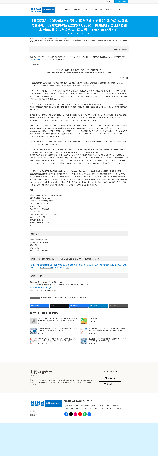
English (110, 2)
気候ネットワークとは (105, 449)
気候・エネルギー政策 (80, 298)
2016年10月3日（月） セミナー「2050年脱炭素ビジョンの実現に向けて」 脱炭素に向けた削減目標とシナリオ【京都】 (57, 320)
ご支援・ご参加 (69, 449)
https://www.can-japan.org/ (40, 287)
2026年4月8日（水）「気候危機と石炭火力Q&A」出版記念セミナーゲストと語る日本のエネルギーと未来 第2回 (107, 330)
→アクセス (114, 425)
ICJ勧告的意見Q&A (94, 319)
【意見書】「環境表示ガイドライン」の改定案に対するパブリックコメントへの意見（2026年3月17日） (57, 330)
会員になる (69, 452)
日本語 (124, 49)
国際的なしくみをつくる (39, 452)
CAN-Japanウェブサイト (39, 59)
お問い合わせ (121, 2)
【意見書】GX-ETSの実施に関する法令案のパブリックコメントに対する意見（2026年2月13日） (107, 340)
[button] (110, 390)
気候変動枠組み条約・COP (50, 298)
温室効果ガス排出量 (65, 298)
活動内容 (33, 449)
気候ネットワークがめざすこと (108, 452)
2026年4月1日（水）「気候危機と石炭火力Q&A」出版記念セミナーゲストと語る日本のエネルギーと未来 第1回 (57, 340)
